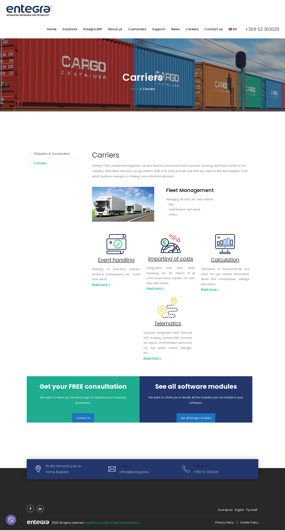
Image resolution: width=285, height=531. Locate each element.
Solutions (69, 29)
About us (114, 29)
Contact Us (83, 419)
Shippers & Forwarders (52, 154)
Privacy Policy (224, 523)
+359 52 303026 (262, 30)
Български (225, 510)
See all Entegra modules (195, 419)
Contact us (213, 29)
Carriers (40, 164)
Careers (191, 29)
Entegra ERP (92, 29)
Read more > (101, 285)
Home (51, 29)
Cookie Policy (249, 523)
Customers (137, 29)
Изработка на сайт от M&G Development (112, 523)
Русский (251, 510)
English (239, 510)
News (175, 29)
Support (158, 29)
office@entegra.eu (134, 472)
